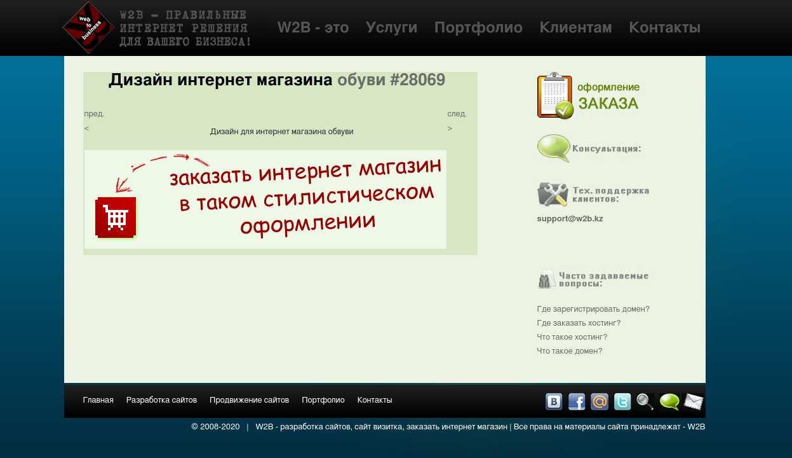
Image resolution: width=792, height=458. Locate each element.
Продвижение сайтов (249, 400)
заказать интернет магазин (456, 427)
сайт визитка (378, 427)
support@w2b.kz (570, 219)
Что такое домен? (570, 351)
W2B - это (313, 28)
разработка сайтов (315, 427)
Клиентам (575, 28)
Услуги (392, 28)
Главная (98, 400)
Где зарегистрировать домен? (593, 309)
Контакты (665, 28)
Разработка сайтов (161, 400)
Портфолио (478, 28)
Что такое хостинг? (572, 337)
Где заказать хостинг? (579, 323)
